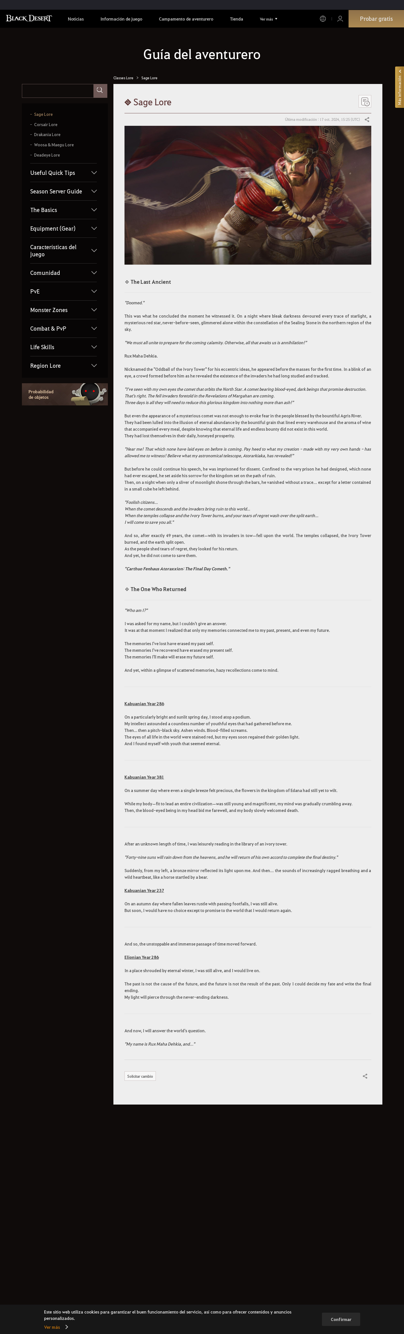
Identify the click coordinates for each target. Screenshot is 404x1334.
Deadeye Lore (47, 155)
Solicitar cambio (141, 1076)
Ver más (52, 1327)
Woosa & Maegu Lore (54, 144)
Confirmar (341, 1319)
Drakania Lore (47, 134)
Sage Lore (43, 114)
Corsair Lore (45, 124)
